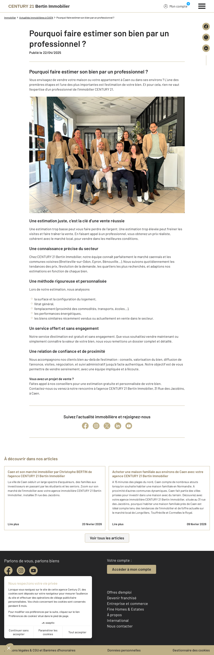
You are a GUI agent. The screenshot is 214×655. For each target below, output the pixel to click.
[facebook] (8, 570)
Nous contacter (120, 626)
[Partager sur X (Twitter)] (206, 37)
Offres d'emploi (119, 592)
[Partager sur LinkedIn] (206, 48)
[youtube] (33, 570)
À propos (114, 614)
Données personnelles (124, 650)
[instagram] (21, 570)
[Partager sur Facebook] (206, 26)
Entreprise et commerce (127, 603)
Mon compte (175, 6)
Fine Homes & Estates (125, 609)
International (118, 620)
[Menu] (202, 6)
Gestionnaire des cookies (191, 650)
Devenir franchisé (121, 598)
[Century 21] (39, 6)
